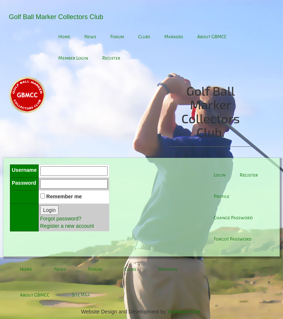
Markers (173, 36)
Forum (117, 36)
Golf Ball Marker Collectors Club (56, 17)
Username (24, 170)
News (90, 36)
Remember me (64, 196)
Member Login (73, 58)
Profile (221, 196)
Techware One (183, 312)
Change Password (233, 217)
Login (49, 210)
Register (111, 58)
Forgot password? (60, 218)
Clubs (144, 36)
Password (24, 183)
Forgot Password (233, 239)
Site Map (80, 295)
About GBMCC (212, 36)
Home (64, 36)
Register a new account (67, 226)
